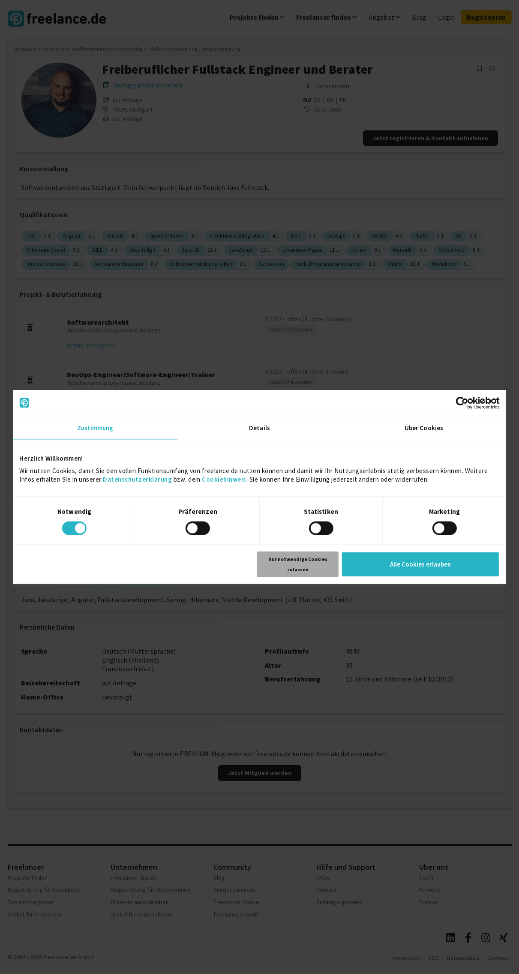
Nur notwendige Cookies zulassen (297, 564)
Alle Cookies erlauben (420, 564)
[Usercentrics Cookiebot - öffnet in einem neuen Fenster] (462, 402)
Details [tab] (259, 427)
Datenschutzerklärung (137, 479)
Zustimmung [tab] (95, 427)
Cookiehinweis (224, 479)
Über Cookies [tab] (424, 427)
